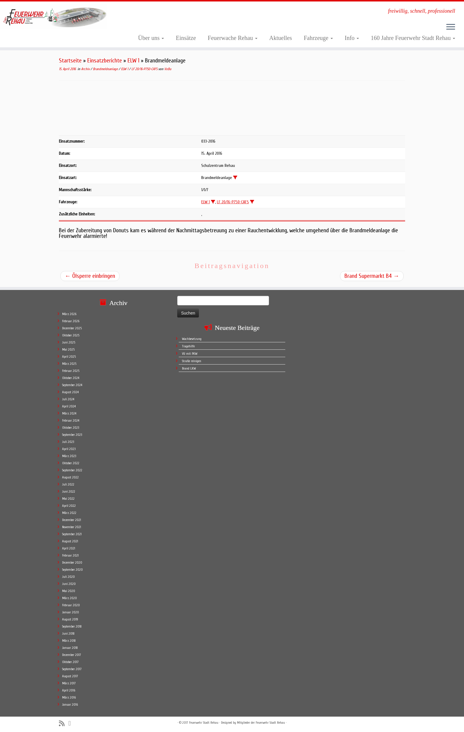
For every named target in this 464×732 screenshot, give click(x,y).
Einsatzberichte (104, 60)
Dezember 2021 (71, 520)
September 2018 (72, 626)
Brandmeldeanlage (106, 69)
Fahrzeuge (318, 38)
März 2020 (69, 598)
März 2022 (69, 513)
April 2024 (69, 406)
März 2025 (69, 364)
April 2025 (69, 357)
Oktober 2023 (70, 428)
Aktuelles (280, 38)
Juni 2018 (68, 634)
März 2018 (69, 641)
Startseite (70, 60)
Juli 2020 (68, 577)
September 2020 (72, 570)
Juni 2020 (69, 584)
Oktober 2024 (70, 378)
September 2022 (72, 470)
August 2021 (70, 541)
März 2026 (69, 314)
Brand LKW (189, 368)
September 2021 (72, 534)
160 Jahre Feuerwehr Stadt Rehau (413, 38)
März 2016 (69, 697)
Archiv (86, 69)
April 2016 (68, 690)
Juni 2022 (68, 492)
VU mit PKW (189, 354)
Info (352, 38)
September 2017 (72, 669)
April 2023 (68, 449)
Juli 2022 (68, 484)
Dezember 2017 (71, 655)
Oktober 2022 (70, 463)
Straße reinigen (191, 361)
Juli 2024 (68, 399)
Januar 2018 (70, 648)
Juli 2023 (68, 442)
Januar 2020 (70, 612)
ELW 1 (133, 60)
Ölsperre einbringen (90, 276)
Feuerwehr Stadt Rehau (203, 723)
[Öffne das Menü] (450, 27)
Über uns (151, 38)
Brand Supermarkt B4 (371, 276)
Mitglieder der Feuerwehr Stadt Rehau (261, 723)
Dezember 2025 (72, 328)
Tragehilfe (188, 346)
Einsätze (186, 38)
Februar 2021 (70, 555)
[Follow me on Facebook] (71, 723)
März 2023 (69, 456)
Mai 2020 (68, 591)
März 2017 (69, 683)
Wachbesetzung (192, 339)
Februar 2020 (71, 605)
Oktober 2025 (70, 335)
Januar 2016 (70, 705)
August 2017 (70, 676)
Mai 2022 (68, 499)
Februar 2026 (70, 321)
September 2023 (72, 435)
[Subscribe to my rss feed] (63, 723)
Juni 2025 (68, 342)
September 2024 (72, 385)
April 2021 (68, 548)
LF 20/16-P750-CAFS (144, 69)
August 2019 (70, 619)
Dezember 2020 (72, 563)
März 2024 (69, 413)
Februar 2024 (70, 421)
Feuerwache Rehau (232, 38)
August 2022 (70, 477)
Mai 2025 (68, 350)
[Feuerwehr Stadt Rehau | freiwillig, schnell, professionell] (53, 16)
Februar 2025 (70, 371)
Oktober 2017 (70, 662)
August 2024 (70, 392)
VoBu (167, 69)
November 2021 (71, 527)
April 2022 (69, 506)
